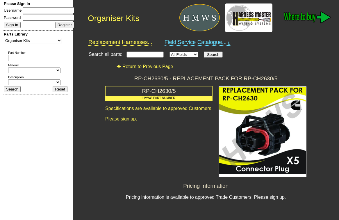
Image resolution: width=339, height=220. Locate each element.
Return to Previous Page (144, 66)
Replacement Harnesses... (120, 42)
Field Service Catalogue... (198, 42)
